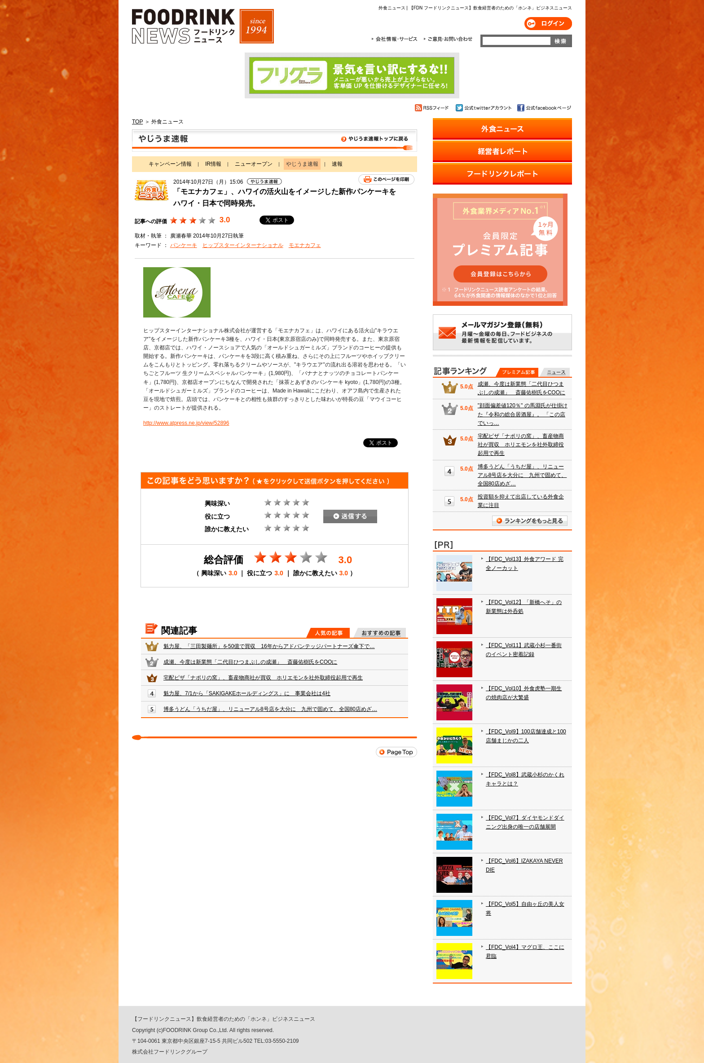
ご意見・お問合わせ (448, 39)
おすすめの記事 (379, 633)
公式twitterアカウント (484, 107)
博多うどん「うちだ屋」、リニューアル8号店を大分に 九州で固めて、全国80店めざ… (270, 709)
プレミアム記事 (517, 372)
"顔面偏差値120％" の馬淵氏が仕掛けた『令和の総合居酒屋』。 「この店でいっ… (523, 414)
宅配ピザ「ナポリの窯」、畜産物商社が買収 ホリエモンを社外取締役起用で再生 (263, 678)
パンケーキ (183, 245)
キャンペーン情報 (170, 164)
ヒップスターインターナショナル (242, 245)
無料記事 (555, 372)
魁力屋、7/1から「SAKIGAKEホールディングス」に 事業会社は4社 (246, 693)
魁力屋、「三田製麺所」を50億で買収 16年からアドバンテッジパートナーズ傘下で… (269, 646)
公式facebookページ (543, 107)
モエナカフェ (305, 245)
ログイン (548, 23)
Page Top (396, 752)
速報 (337, 164)
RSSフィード (433, 107)
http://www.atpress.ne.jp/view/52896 (186, 423)
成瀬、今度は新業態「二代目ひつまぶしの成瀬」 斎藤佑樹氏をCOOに (250, 662)
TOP (137, 122)
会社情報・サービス (396, 39)
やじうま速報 (274, 140)
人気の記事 (328, 633)
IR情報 (213, 164)
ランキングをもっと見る (530, 521)
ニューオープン (254, 164)
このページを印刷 (386, 179)
